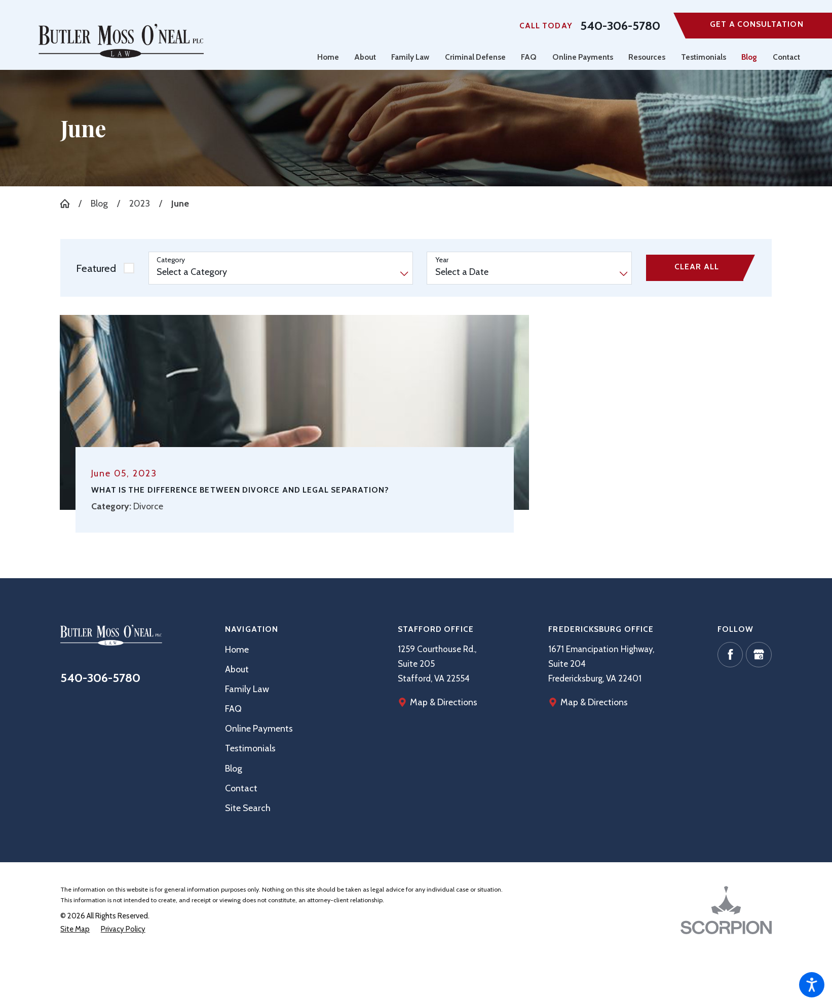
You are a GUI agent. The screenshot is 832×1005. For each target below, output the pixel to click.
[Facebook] (730, 654)
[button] (811, 984)
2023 (139, 203)
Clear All (696, 266)
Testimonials (250, 748)
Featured (96, 268)
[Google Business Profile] (758, 654)
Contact (241, 788)
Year (441, 260)
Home (237, 649)
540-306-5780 (620, 25)
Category (171, 260)
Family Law (247, 689)
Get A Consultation (756, 24)
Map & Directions (594, 702)
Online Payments (259, 728)
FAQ (233, 708)
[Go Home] (69, 203)
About (237, 669)
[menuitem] (332, 57)
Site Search (248, 807)
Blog (99, 203)
